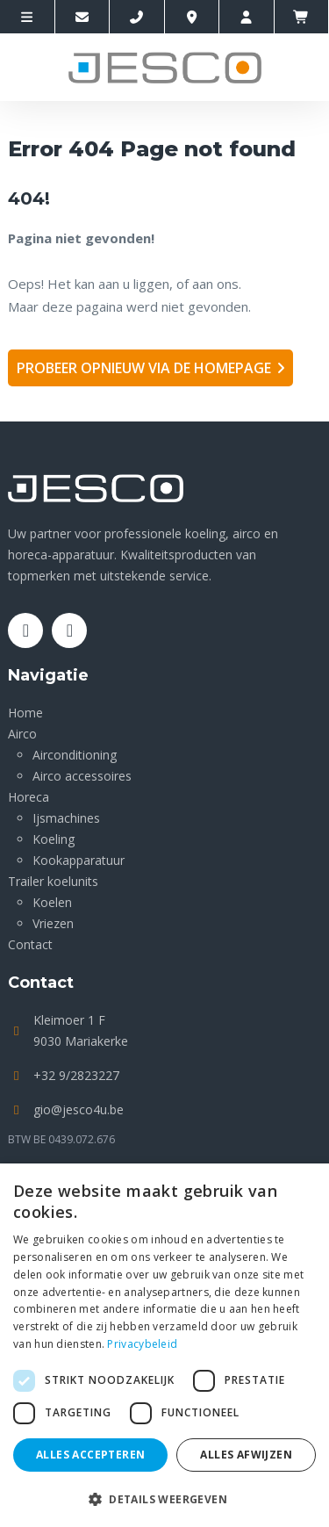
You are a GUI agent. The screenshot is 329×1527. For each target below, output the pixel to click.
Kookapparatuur (78, 860)
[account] (247, 16)
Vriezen (53, 923)
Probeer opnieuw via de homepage (144, 368)
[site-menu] (27, 16)
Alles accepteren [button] (90, 1454)
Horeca (28, 797)
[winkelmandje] (302, 16)
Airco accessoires (82, 775)
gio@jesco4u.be (78, 1109)
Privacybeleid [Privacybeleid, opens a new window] (142, 1343)
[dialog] (164, 1345)
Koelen (52, 902)
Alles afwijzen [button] (246, 1454)
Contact (30, 944)
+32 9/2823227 (76, 1075)
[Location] (192, 16)
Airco (22, 733)
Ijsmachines (66, 818)
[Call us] (137, 16)
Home (25, 712)
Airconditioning (74, 754)
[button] (164, 1498)
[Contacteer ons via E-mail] (83, 16)
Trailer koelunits (53, 881)
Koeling (53, 839)
